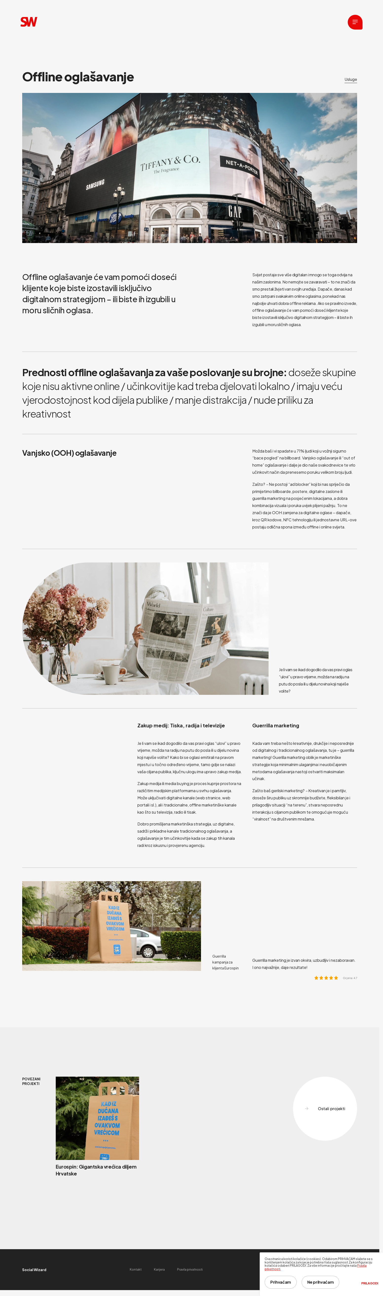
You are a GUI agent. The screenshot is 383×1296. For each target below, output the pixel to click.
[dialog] (321, 1274)
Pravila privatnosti (190, 1269)
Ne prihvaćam (320, 1282)
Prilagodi (369, 1283)
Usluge (351, 79)
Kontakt (136, 1269)
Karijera (159, 1269)
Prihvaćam (280, 1282)
